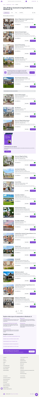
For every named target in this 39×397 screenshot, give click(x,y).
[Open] (37, 1)
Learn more (8, 151)
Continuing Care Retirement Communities (10, 323)
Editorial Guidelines (6, 370)
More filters (21, 12)
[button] (26, 1)
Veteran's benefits (5, 387)
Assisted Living (8, 4)
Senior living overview (23, 373)
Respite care (22, 367)
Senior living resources (6, 379)
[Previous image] (4, 24)
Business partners (22, 377)
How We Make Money (6, 365)
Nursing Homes (22, 323)
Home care (21, 365)
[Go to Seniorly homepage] (2, 1)
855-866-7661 (34, 1)
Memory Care (22, 318)
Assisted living (22, 359)
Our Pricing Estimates (6, 367)
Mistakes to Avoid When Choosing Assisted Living (11, 336)
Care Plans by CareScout (6, 377)
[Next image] (12, 24)
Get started (32, 351)
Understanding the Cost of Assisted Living (10, 341)
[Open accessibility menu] (2, 388)
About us (4, 359)
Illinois (13, 4)
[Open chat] (36, 394)
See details (26, 40)
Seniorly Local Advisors (6, 385)
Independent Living (6, 318)
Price (16, 12)
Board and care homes (23, 362)
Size (12, 12)
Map (33, 12)
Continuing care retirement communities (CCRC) (27, 370)
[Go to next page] (21, 311)
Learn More (32, 72)
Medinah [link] (17, 4)
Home (4, 4)
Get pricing (33, 40)
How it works (5, 382)
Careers (4, 362)
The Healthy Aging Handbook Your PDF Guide (10, 346)
